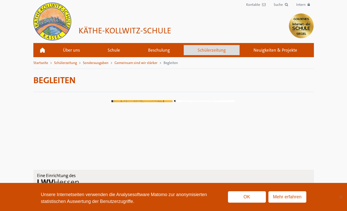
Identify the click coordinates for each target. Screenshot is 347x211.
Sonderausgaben (95, 62)
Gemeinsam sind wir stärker (135, 62)
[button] (281, 4)
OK (246, 196)
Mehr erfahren (287, 196)
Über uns (71, 50)
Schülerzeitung (212, 50)
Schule (114, 50)
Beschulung (159, 50)
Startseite (42, 50)
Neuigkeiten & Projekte (275, 50)
